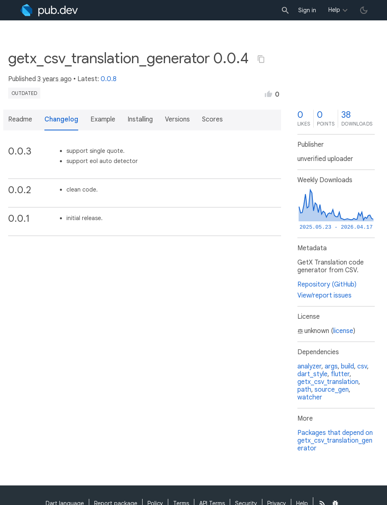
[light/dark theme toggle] (364, 10)
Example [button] (102, 119)
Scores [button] (212, 119)
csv (362, 366)
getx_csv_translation (327, 382)
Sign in (307, 10)
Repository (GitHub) (326, 284)
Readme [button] (20, 119)
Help (334, 9)
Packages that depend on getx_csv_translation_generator (335, 440)
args (331, 366)
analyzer (309, 366)
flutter (340, 374)
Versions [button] (177, 119)
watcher (309, 397)
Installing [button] (140, 119)
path (304, 390)
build (347, 366)
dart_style (312, 374)
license (343, 331)
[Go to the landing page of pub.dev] (49, 10)
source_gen (331, 390)
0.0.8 (109, 79)
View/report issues (324, 295)
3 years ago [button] (54, 79)
